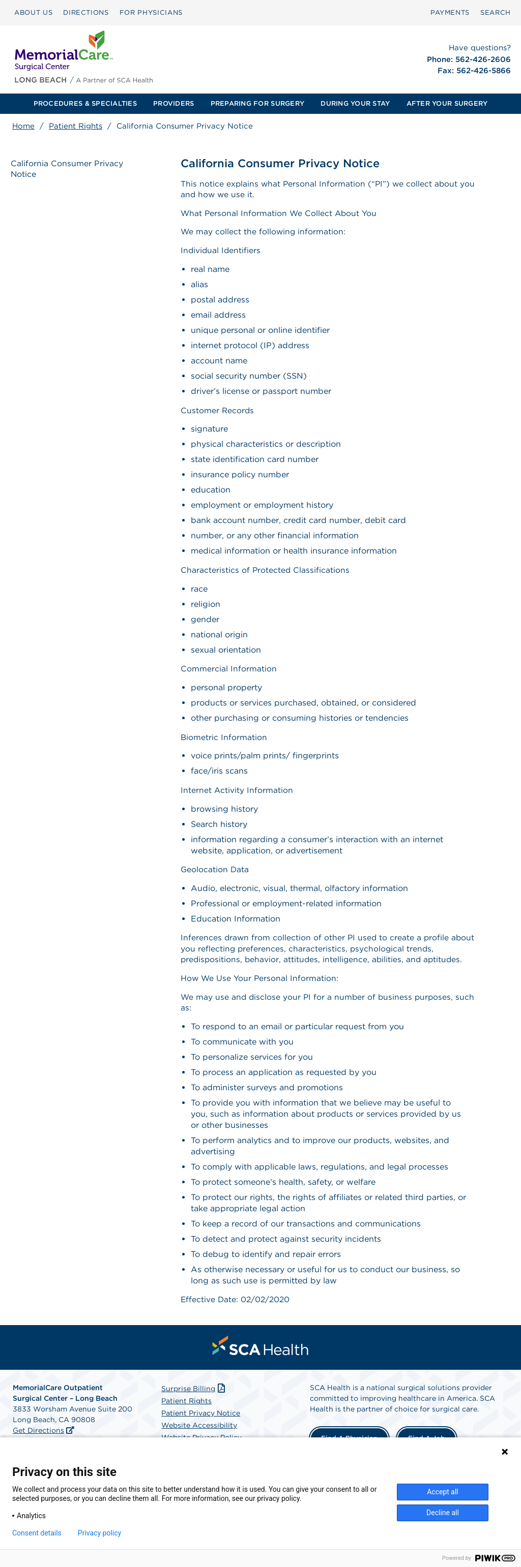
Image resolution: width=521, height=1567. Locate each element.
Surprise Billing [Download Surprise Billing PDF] (194, 1401)
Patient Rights (75, 126)
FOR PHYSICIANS (151, 12)
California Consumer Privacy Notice (68, 169)
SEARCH (495, 12)
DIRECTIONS (86, 12)
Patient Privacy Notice (200, 1425)
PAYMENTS (450, 12)
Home (23, 126)
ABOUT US (33, 12)
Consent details (37, 1533)
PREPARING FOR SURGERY (257, 103)
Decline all (442, 1513)
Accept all (442, 1492)
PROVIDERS (173, 103)
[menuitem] (33, 12)
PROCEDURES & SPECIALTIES (85, 103)
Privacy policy (99, 1533)
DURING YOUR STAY (355, 103)
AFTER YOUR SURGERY (447, 103)
